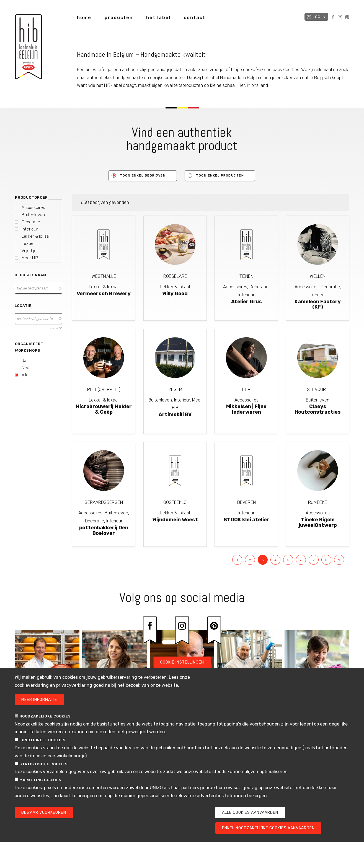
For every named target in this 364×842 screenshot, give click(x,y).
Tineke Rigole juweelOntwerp (318, 522)
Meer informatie (39, 703)
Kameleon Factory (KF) (318, 304)
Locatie (23, 306)
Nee (25, 367)
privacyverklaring (74, 689)
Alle (25, 374)
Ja (24, 360)
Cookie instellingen (182, 666)
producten (119, 17)
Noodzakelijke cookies (45, 720)
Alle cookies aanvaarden (250, 816)
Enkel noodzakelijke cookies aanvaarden (268, 832)
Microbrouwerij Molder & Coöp (104, 409)
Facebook (333, 17)
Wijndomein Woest (175, 520)
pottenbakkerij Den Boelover (103, 530)
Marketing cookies (40, 784)
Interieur (30, 229)
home (84, 17)
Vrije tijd (29, 250)
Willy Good (175, 294)
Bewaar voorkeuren (43, 816)
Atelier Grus (246, 302)
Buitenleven (33, 214)
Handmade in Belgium (28, 48)
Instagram (340, 17)
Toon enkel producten (220, 175)
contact (194, 17)
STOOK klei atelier (246, 520)
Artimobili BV (175, 414)
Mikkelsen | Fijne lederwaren (246, 409)
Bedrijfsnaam (31, 275)
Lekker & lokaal (36, 236)
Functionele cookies (42, 744)
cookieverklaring (32, 689)
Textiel (28, 243)
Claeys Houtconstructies (318, 409)
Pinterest (347, 17)
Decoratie (31, 221)
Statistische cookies (43, 768)
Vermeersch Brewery (104, 294)
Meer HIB (30, 257)
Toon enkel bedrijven (143, 175)
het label (158, 17)
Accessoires (33, 207)
